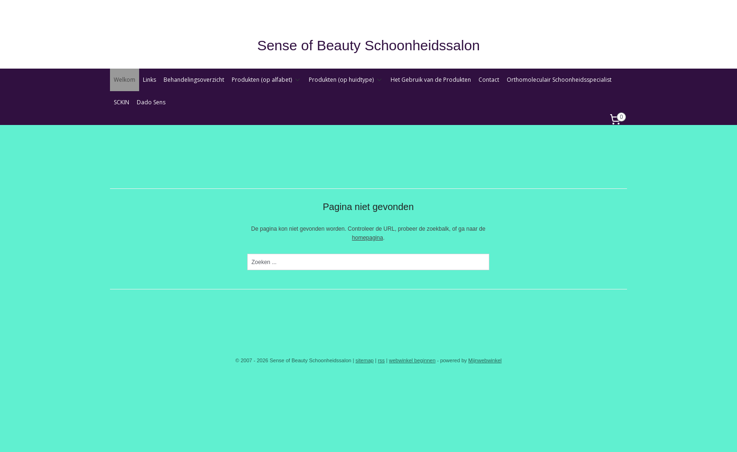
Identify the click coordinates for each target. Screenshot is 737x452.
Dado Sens (151, 102)
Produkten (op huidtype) (346, 80)
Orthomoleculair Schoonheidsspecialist (559, 80)
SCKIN (121, 102)
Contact (488, 80)
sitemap (364, 360)
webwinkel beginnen (412, 360)
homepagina (367, 237)
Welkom (124, 80)
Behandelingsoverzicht (194, 80)
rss (381, 360)
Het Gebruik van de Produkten (431, 80)
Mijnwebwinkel (485, 360)
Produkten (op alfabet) (266, 80)
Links (149, 80)
